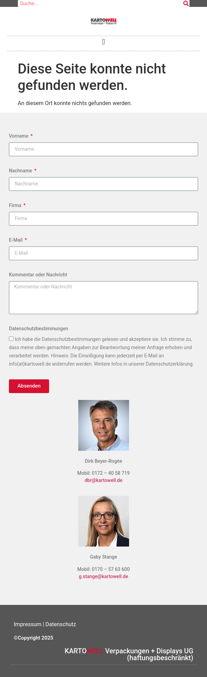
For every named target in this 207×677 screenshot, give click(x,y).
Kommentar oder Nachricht (38, 274)
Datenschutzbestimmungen (38, 328)
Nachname (21, 170)
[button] (103, 41)
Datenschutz (60, 624)
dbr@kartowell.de (103, 480)
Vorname (19, 136)
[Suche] (186, 3)
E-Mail (16, 240)
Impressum (28, 624)
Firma (15, 205)
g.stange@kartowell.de (103, 576)
